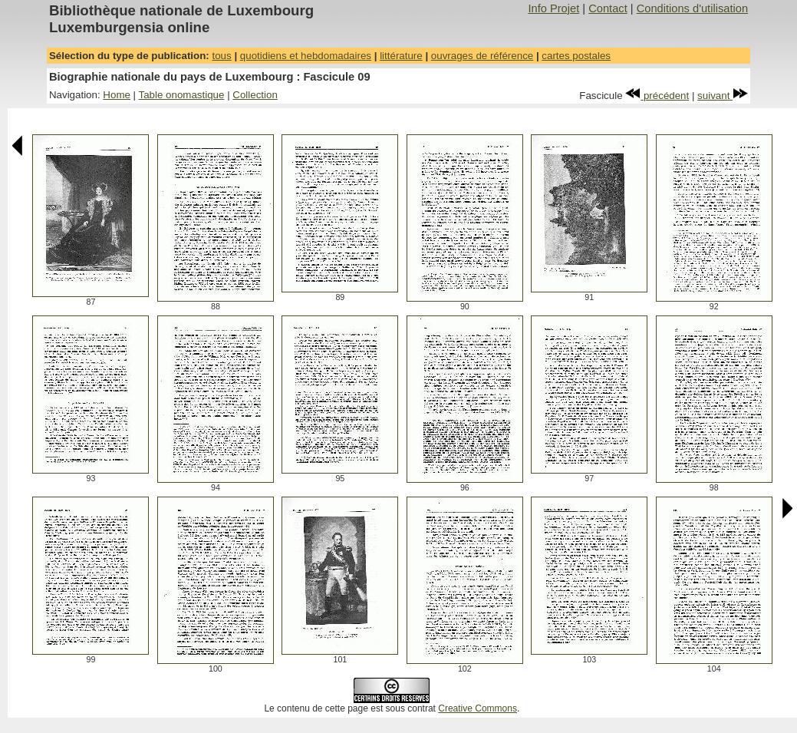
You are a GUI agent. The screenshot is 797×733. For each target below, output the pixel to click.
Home (116, 95)
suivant (722, 95)
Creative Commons (477, 708)
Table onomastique (182, 95)
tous (221, 55)
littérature (401, 55)
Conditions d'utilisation (692, 8)
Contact (607, 8)
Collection (255, 95)
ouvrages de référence (482, 55)
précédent (657, 95)
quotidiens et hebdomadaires (305, 55)
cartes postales (576, 55)
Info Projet (553, 8)
